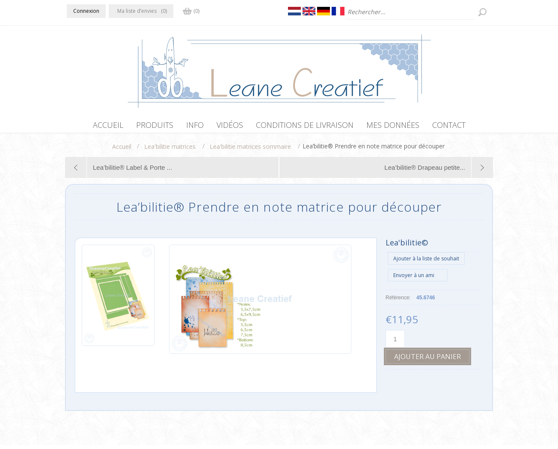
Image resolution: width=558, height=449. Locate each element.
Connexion (86, 11)
